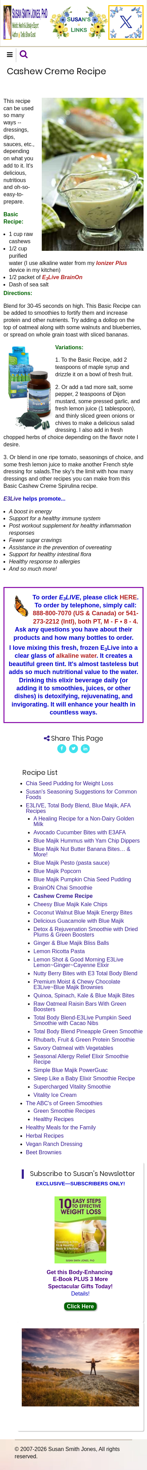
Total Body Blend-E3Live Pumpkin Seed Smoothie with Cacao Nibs (82, 1020)
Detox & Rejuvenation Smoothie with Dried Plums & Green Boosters (85, 932)
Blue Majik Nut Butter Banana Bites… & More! (81, 851)
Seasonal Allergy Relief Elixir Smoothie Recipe (81, 1059)
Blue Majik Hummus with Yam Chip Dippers (86, 841)
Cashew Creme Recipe (63, 896)
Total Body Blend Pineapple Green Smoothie (88, 1031)
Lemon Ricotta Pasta (59, 951)
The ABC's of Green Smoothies (64, 1103)
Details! (80, 1294)
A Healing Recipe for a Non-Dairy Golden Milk (83, 821)
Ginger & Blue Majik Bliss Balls (71, 943)
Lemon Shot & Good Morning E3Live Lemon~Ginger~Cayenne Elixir (78, 962)
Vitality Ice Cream (55, 1095)
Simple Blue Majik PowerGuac (70, 1070)
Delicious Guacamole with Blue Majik (78, 921)
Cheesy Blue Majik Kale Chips (70, 904)
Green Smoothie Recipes (64, 1111)
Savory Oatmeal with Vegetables (73, 1048)
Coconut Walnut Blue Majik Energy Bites (83, 913)
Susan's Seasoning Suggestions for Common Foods (81, 794)
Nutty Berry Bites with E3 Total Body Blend (85, 973)
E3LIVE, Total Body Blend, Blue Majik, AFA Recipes (78, 808)
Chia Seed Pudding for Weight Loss (69, 783)
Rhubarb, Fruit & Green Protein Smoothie (84, 1040)
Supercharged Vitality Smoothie (72, 1087)
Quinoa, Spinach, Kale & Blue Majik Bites (84, 995)
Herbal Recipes (44, 1136)
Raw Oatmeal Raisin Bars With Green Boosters (79, 1006)
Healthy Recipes (53, 1119)
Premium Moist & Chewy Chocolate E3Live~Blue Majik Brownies (76, 984)
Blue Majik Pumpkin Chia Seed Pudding (82, 879)
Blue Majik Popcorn (57, 871)
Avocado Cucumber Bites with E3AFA (79, 832)
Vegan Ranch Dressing (54, 1144)
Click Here (80, 1306)
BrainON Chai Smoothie (62, 888)
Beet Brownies (43, 1152)
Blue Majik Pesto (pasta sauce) (71, 863)
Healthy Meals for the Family (61, 1127)
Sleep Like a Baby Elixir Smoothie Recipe (84, 1078)
